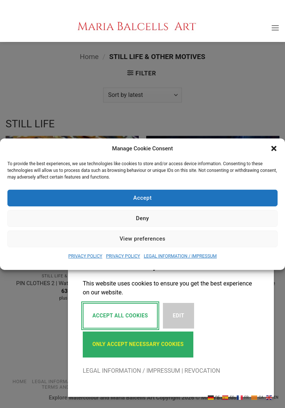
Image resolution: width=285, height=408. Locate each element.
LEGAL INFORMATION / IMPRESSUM (180, 255)
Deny (142, 218)
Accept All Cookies (120, 316)
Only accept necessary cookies (138, 344)
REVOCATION (202, 370)
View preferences (142, 238)
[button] (274, 148)
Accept (142, 198)
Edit (178, 316)
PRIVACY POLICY (85, 255)
